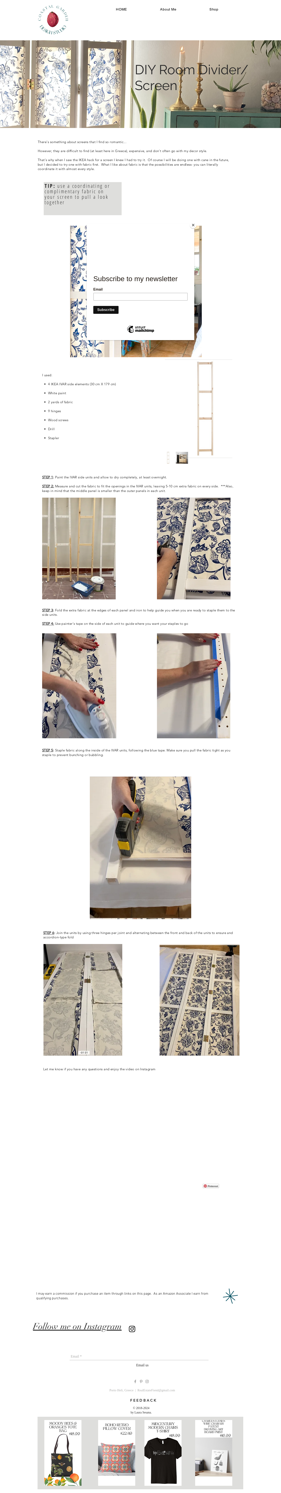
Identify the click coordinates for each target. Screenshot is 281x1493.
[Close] (193, 225)
